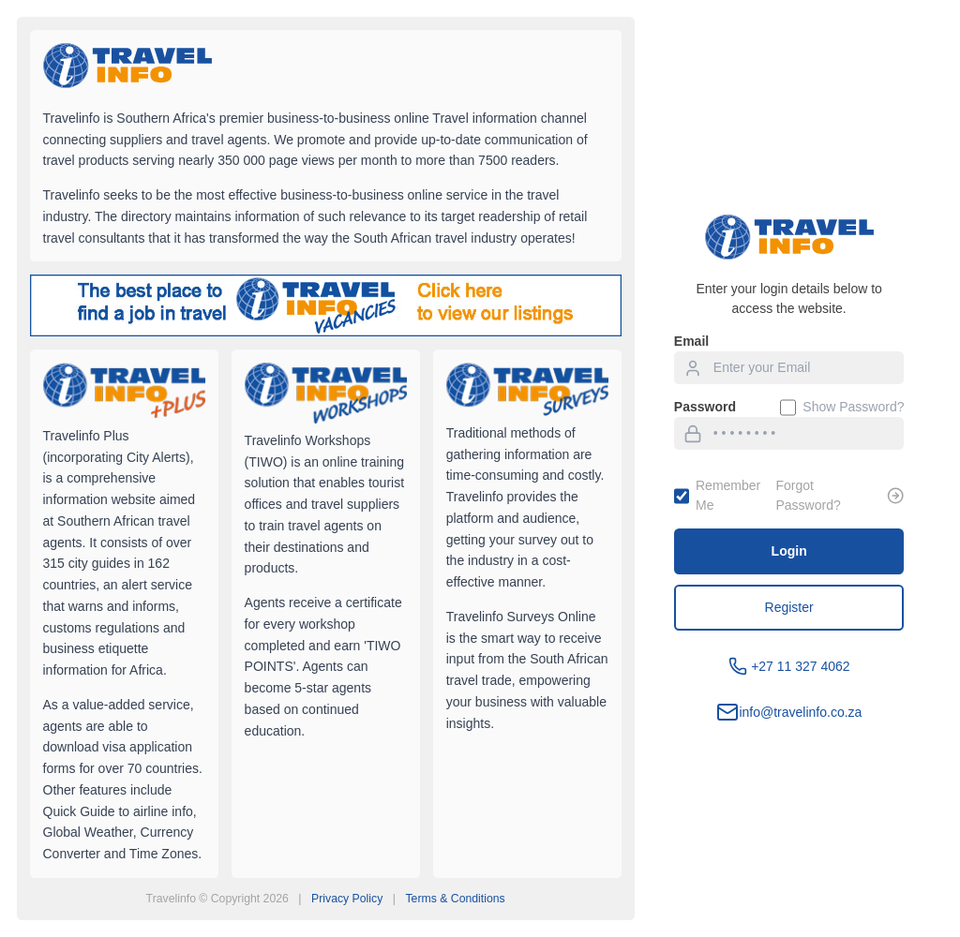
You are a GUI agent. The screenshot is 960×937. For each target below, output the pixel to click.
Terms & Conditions (454, 898)
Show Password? (842, 407)
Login (789, 550)
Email (691, 341)
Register (789, 607)
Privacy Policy (346, 898)
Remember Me (717, 495)
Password (705, 406)
